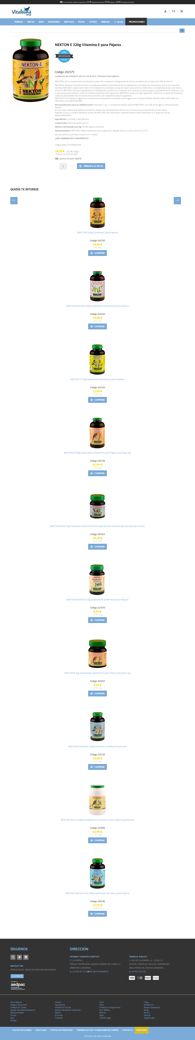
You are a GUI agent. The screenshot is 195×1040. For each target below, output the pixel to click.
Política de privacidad (62, 1030)
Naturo (58, 1013)
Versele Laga (105, 1018)
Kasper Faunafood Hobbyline (68, 1010)
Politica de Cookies (22, 1030)
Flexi (101, 1005)
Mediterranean (17, 1013)
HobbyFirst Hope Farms (109, 1007)
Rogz (101, 1015)
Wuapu (13, 1020)
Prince (13, 1015)
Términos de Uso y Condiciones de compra (98, 1030)
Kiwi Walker (104, 1010)
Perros (19, 22)
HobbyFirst (149, 1005)
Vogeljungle (149, 1018)
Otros (93, 22)
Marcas (105, 22)
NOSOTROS (142, 1030)
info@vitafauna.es (97, 971)
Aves (41, 22)
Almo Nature (16, 1002)
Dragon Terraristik (18, 1005)
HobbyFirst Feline (63, 1007)
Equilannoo (60, 1005)
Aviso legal (41, 1030)
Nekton (102, 1013)
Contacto (127, 1030)
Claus (146, 1002)
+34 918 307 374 (78, 971)
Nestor (147, 1013)
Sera (12, 1018)
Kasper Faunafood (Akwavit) (22, 1010)
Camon (58, 1002)
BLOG (118, 22)
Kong (146, 1010)
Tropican (59, 1018)
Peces (81, 22)
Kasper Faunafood (152, 1007)
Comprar (97, 253)
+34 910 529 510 (137, 971)
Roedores (54, 22)
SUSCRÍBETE (17, 976)
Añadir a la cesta (91, 166)
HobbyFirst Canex (18, 1007)
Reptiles (69, 22)
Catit (101, 1002)
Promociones (137, 22)
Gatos (30, 22)
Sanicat (147, 1015)
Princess (59, 1015)
